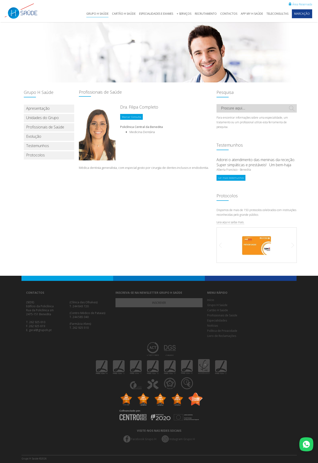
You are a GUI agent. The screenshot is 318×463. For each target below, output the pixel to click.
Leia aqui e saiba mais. (230, 222)
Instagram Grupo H (182, 439)
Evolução (33, 136)
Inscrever (159, 303)
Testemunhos (37, 145)
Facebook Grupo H (143, 439)
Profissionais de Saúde (45, 127)
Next (290, 245)
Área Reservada (300, 4)
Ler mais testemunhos (231, 178)
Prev (223, 245)
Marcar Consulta (131, 117)
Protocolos (35, 155)
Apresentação (38, 108)
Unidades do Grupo (42, 117)
